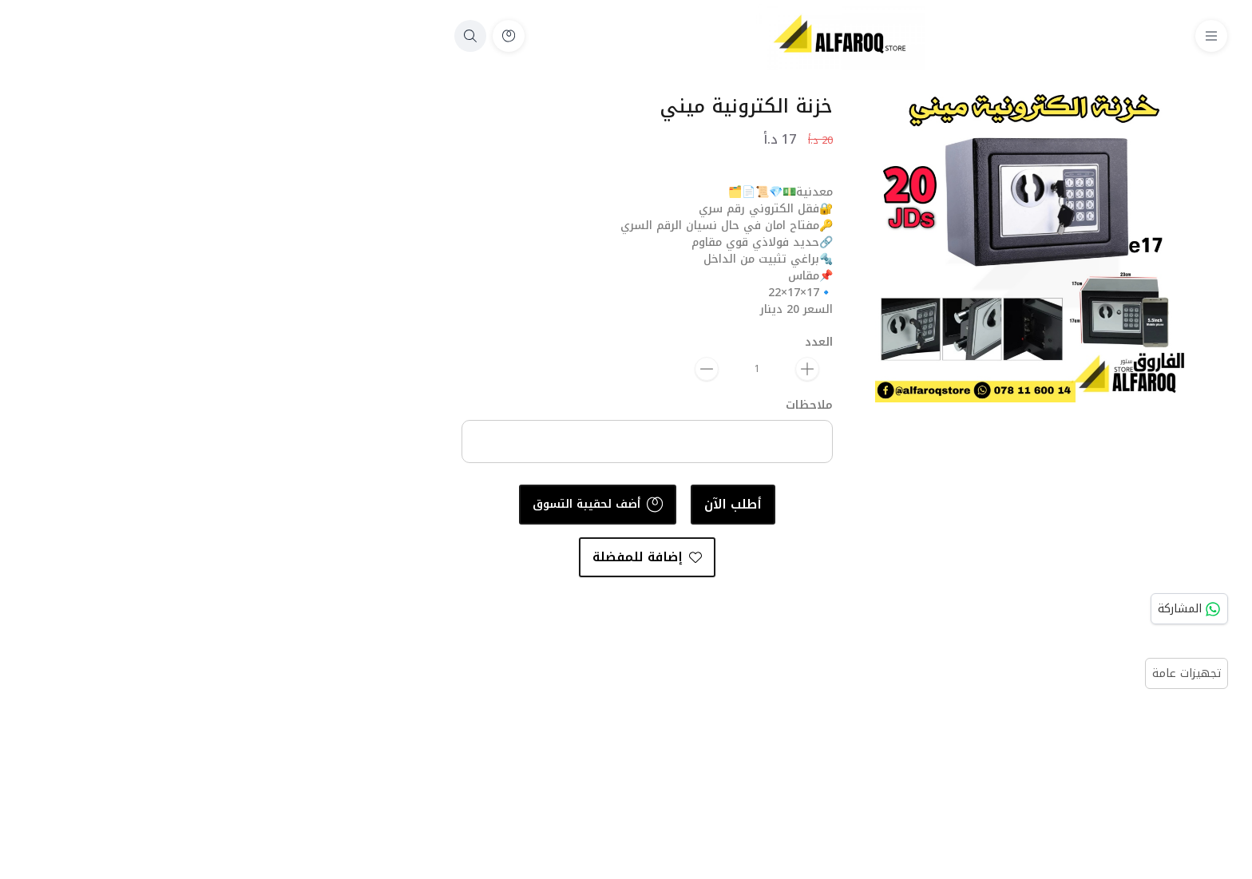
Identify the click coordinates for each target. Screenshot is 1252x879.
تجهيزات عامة (971, 673)
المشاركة (974, 609)
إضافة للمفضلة (432, 557)
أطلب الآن (518, 504)
